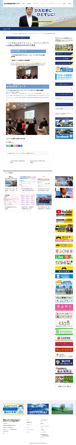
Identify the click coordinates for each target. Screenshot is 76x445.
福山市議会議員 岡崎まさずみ (12, 3)
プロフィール (35, 3)
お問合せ (70, 3)
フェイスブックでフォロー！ (45, 427)
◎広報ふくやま (18, 37)
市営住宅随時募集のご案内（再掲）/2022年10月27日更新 (27, 190)
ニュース (59, 3)
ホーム (28, 419)
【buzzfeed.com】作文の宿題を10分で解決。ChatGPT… (43, 190)
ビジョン (42, 3)
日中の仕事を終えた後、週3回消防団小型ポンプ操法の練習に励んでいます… (44, 209)
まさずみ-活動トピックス (45, 420)
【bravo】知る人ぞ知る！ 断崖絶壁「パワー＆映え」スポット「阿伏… (11, 190)
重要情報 (29, 3)
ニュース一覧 (13, 37)
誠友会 (64, 3)
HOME (23, 3)
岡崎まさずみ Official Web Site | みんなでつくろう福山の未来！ (11, 420)
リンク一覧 (43, 432)
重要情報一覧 (29, 422)
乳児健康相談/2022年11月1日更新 (11, 208)
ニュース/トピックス (51, 3)
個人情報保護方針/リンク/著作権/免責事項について (45, 436)
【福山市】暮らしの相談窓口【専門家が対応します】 (27, 208)
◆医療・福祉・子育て (25, 37)
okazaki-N (12, 153)
